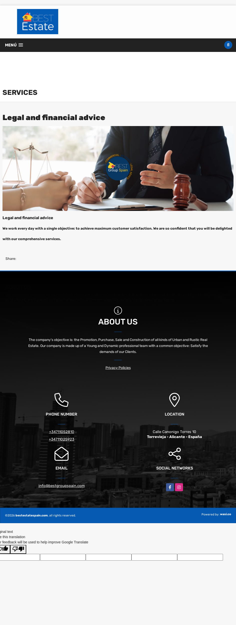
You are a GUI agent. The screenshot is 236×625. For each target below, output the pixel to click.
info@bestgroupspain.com (61, 485)
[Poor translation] (18, 549)
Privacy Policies (118, 368)
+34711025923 (61, 439)
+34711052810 (61, 432)
